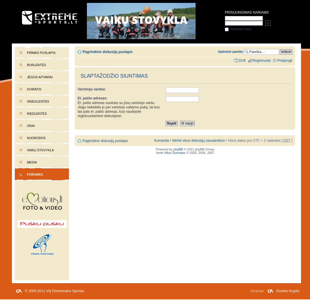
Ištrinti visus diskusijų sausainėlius (198, 141)
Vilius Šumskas (174, 152)
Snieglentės (38, 101)
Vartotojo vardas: (92, 89)
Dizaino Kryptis (288, 291)
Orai (31, 126)
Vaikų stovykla (40, 150)
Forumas (35, 174)
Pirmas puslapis (41, 52)
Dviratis (34, 89)
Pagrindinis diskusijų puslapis (108, 52)
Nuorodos (36, 138)
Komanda (161, 141)
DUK (242, 61)
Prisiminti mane (238, 29)
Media (32, 162)
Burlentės (36, 65)
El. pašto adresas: (92, 98)
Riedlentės (37, 113)
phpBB (178, 149)
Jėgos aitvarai (40, 77)
